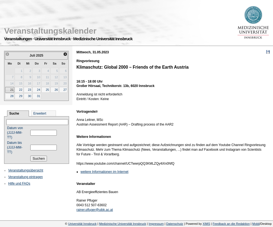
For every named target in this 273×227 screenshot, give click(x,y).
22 (20, 89)
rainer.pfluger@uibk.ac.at (94, 210)
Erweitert (39, 113)
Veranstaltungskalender (50, 30)
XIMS (206, 223)
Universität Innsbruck (82, 223)
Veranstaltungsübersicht (25, 170)
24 (38, 89)
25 (47, 89)
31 (38, 96)
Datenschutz (174, 223)
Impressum (156, 223)
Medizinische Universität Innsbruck (122, 223)
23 (29, 89)
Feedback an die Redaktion (231, 223)
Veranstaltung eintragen (25, 177)
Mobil (256, 223)
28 (11, 96)
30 (29, 96)
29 (20, 96)
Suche (14, 113)
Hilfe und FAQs (19, 183)
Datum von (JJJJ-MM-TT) (15, 132)
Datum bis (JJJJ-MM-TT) (14, 147)
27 (65, 89)
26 (56, 89)
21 (11, 89)
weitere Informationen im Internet (104, 172)
